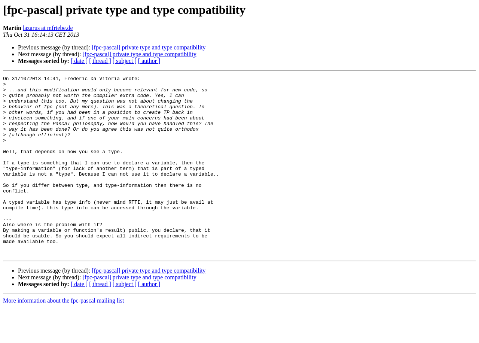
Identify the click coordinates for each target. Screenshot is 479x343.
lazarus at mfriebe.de (48, 28)
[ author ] (149, 61)
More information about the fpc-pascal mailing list (63, 336)
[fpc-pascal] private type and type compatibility (148, 47)
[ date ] (79, 61)
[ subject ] (125, 61)
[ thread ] (100, 61)
